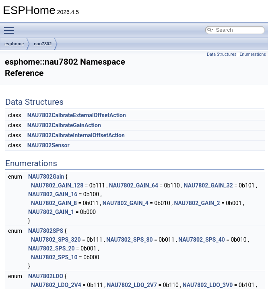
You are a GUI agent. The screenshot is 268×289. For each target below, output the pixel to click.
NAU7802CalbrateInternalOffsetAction (76, 135)
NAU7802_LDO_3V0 (208, 285)
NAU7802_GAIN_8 (54, 203)
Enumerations (252, 54)
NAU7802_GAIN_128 (57, 185)
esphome (14, 43)
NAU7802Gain (46, 176)
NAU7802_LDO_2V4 (56, 285)
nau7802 (43, 43)
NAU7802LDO (45, 276)
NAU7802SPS (45, 231)
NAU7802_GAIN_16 (52, 194)
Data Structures (222, 54)
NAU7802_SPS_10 (54, 257)
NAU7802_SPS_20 (51, 248)
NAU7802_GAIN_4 (125, 203)
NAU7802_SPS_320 (55, 239)
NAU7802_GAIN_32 (208, 185)
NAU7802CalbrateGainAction (64, 125)
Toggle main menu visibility (11, 27)
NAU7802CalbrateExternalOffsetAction (76, 115)
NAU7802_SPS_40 (201, 239)
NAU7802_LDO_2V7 (132, 285)
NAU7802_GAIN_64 (133, 185)
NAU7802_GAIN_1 (51, 212)
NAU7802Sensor (48, 145)
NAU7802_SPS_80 (129, 239)
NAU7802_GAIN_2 (197, 203)
